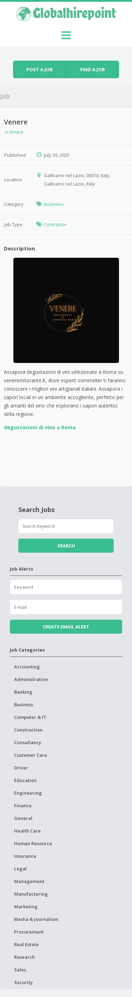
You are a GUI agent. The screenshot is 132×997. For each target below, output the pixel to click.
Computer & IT (30, 717)
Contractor (55, 224)
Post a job (39, 69)
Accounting (27, 666)
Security (23, 982)
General (23, 818)
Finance (23, 805)
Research (24, 957)
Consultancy (27, 742)
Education (25, 780)
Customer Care (30, 755)
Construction (28, 730)
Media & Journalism (36, 919)
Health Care (27, 831)
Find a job (92, 69)
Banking (23, 692)
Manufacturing (31, 894)
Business (54, 204)
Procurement (29, 932)
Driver (21, 767)
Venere (16, 132)
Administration (31, 679)
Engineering (28, 793)
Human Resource (33, 843)
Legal (20, 868)
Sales (20, 969)
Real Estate (26, 944)
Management (29, 881)
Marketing (26, 906)
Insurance (25, 856)
